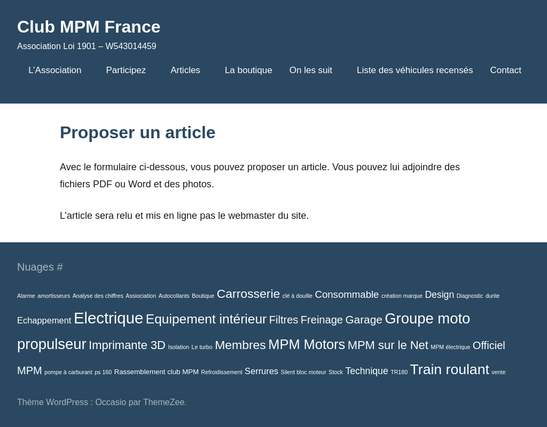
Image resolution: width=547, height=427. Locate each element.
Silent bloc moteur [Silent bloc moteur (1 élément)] (303, 372)
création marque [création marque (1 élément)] (402, 295)
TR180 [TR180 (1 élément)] (399, 372)
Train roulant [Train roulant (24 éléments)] (449, 369)
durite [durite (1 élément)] (493, 295)
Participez (130, 70)
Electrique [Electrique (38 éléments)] (108, 318)
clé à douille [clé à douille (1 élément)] (297, 295)
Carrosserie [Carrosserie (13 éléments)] (248, 294)
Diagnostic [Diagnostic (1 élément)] (470, 295)
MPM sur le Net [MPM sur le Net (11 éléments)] (388, 345)
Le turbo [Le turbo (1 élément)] (202, 347)
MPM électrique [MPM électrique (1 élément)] (450, 347)
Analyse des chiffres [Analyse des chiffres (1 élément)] (98, 295)
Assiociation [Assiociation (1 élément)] (141, 295)
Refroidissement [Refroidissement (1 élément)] (222, 372)
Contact (505, 70)
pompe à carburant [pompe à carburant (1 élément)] (68, 372)
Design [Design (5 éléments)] (439, 294)
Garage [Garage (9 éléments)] (363, 319)
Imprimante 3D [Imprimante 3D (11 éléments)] (127, 345)
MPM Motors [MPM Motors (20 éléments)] (306, 344)
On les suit (315, 70)
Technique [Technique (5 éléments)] (366, 371)
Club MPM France (88, 26)
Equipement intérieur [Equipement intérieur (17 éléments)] (206, 319)
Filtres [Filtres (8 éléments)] (284, 320)
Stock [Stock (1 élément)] (336, 372)
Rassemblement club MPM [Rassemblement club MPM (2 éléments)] (156, 372)
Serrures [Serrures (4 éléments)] (261, 371)
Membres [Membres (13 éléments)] (240, 345)
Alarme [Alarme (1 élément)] (26, 295)
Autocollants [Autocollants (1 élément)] (174, 295)
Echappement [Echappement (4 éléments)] (44, 320)
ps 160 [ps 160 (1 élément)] (103, 372)
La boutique (248, 70)
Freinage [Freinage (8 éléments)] (322, 320)
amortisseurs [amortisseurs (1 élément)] (53, 295)
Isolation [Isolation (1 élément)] (178, 347)
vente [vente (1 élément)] (498, 372)
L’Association (58, 70)
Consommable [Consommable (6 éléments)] (347, 294)
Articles (189, 70)
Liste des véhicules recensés (415, 70)
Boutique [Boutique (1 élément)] (203, 295)
